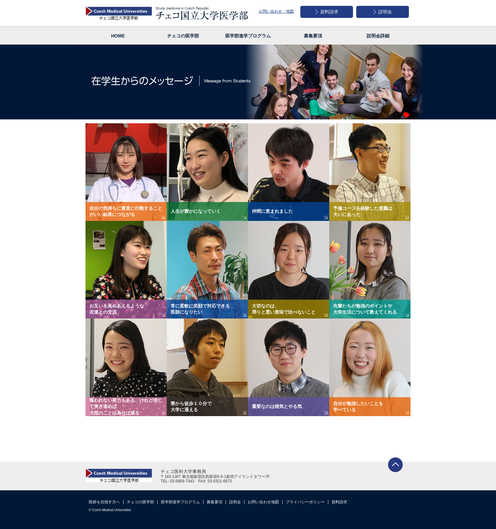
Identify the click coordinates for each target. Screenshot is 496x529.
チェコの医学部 (140, 502)
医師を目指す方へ (104, 502)
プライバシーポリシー (305, 502)
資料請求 (339, 502)
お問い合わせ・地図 (276, 11)
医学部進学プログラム (180, 502)
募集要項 (214, 502)
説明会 (235, 502)
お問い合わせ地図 (263, 502)
